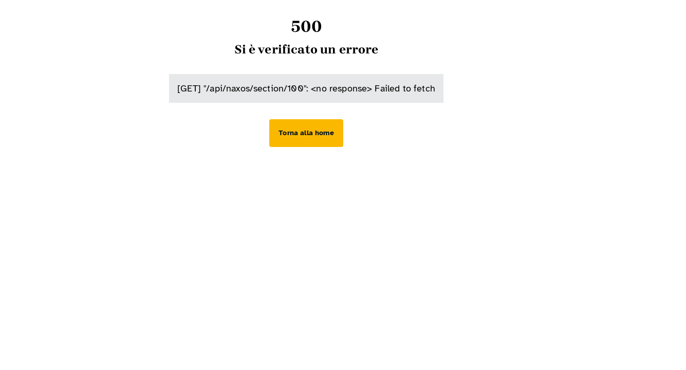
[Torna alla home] (306, 133)
